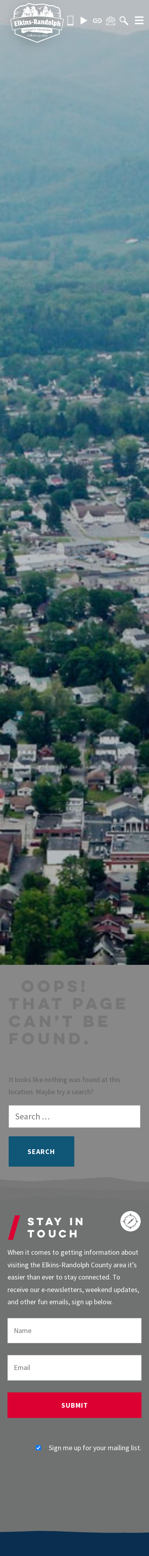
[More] (136, 21)
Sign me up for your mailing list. (89, 1448)
